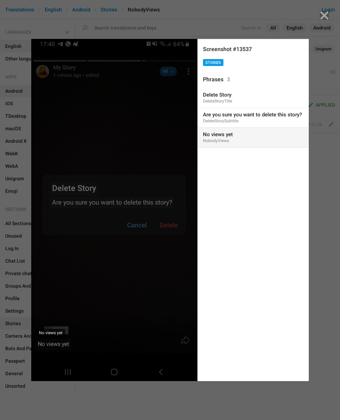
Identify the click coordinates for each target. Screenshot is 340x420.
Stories (213, 62)
